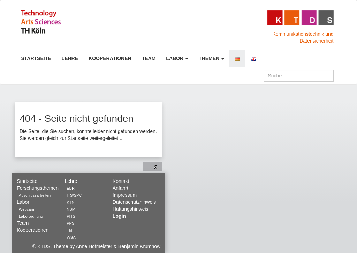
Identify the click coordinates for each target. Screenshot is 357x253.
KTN (70, 202)
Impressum (125, 195)
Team (149, 58)
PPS (70, 223)
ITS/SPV (74, 195)
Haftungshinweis (131, 209)
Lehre (70, 58)
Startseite (36, 58)
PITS (71, 216)
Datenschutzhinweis (134, 202)
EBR (71, 188)
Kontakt (121, 181)
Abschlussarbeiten (35, 195)
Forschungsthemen (38, 188)
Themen (211, 58)
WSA (71, 237)
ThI (69, 230)
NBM (71, 209)
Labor (177, 58)
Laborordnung (31, 216)
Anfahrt (120, 188)
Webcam (26, 209)
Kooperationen (110, 58)
